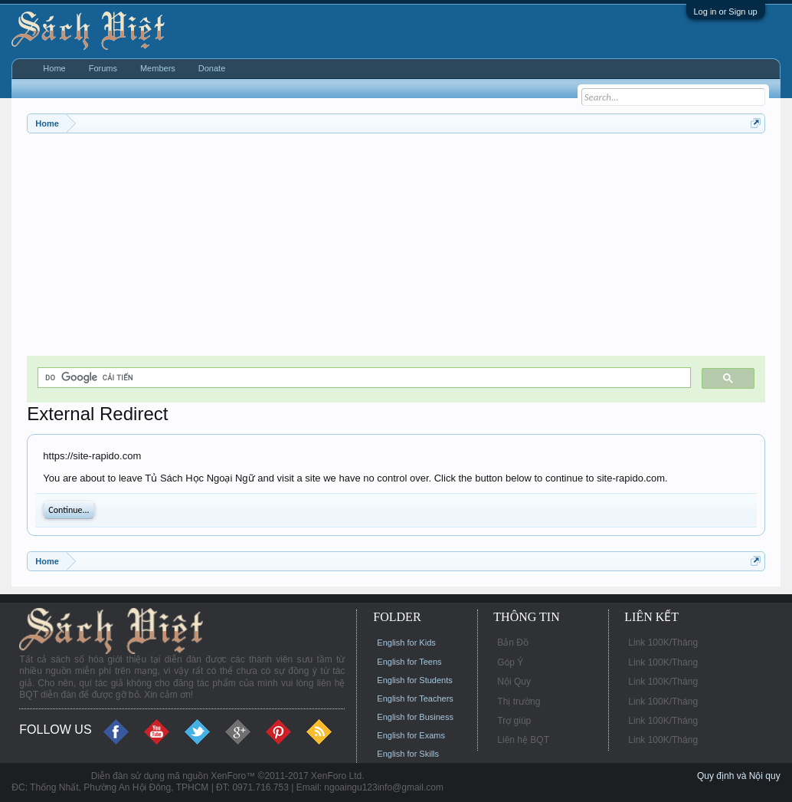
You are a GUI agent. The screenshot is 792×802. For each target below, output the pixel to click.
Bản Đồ (513, 642)
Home (54, 68)
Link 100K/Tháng (663, 642)
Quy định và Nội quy (739, 776)
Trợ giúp (514, 720)
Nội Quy (514, 681)
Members (157, 68)
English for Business (415, 716)
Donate (211, 68)
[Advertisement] (395, 248)
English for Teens (409, 661)
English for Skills (408, 753)
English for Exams (411, 735)
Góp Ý (510, 662)
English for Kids (406, 642)
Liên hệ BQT (523, 740)
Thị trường (518, 701)
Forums (103, 68)
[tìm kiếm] (362, 377)
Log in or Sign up (726, 11)
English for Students (414, 680)
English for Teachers (415, 698)
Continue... (68, 510)
